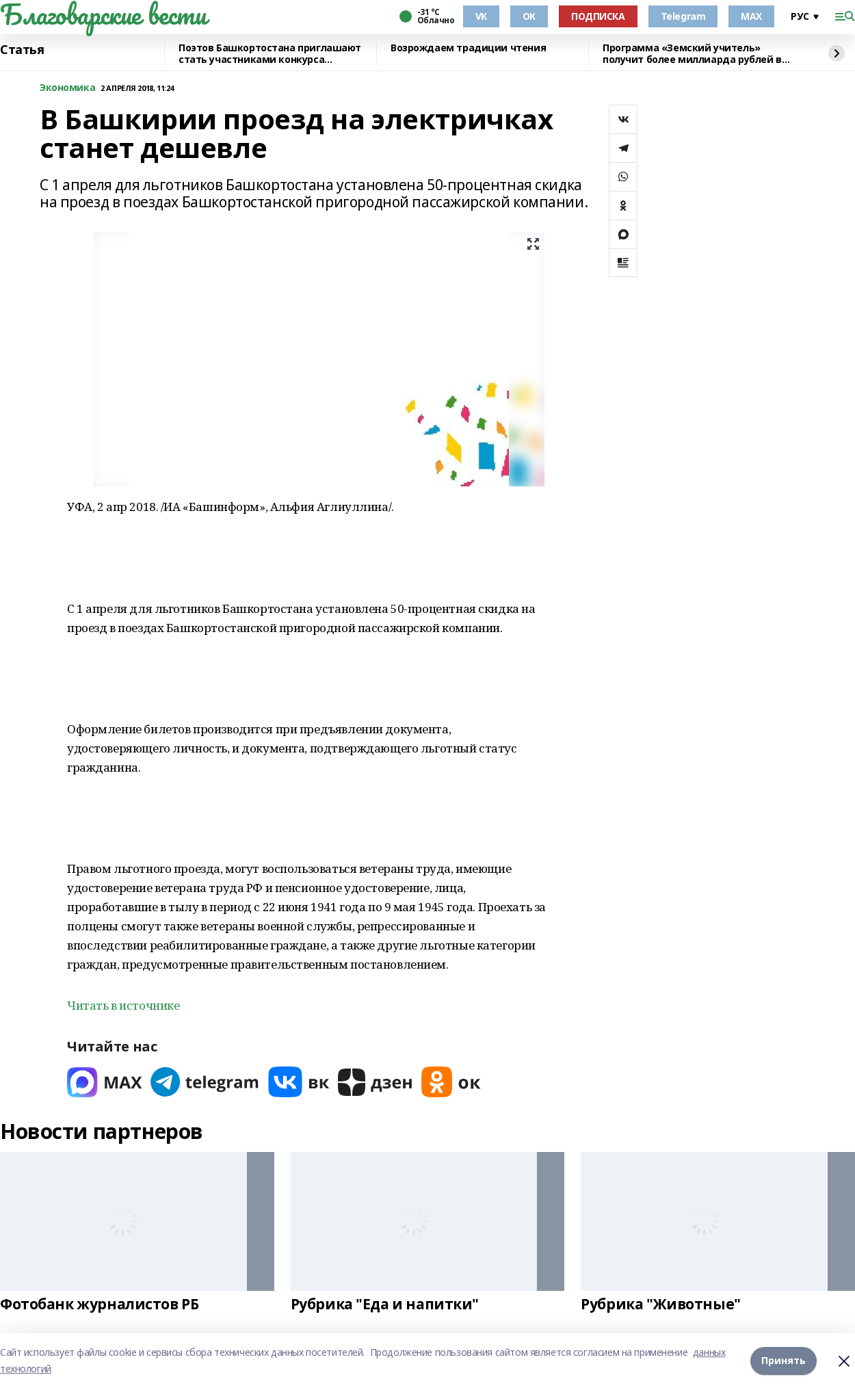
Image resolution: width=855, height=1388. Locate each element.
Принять (783, 1360)
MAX (751, 16)
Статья (22, 49)
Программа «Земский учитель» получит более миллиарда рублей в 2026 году (692, 53)
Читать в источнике (123, 1005)
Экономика (67, 88)
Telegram (683, 16)
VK (481, 16)
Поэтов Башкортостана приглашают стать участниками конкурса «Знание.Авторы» (270, 53)
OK (529, 16)
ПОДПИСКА (598, 16)
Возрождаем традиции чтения (468, 48)
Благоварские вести (103, 14)
